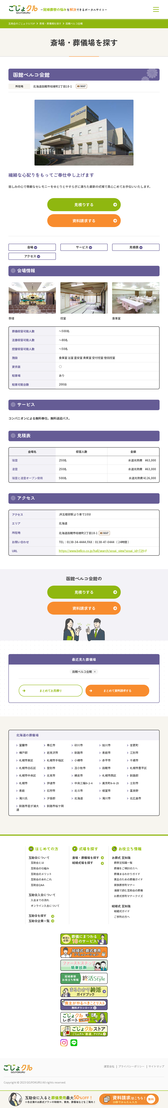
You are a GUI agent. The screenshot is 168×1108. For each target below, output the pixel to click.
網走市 (78, 775)
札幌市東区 (26, 760)
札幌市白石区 (27, 768)
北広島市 (135, 798)
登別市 (51, 768)
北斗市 (78, 790)
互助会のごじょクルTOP (21, 23)
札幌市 (23, 783)
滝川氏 (23, 798)
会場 (32, 247)
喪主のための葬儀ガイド (128, 879)
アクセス (32, 256)
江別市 (134, 753)
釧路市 (78, 753)
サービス (84, 247)
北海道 (78, 798)
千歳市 (134, 760)
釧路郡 (134, 775)
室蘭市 (23, 745)
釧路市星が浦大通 (27, 808)
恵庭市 (106, 753)
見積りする (84, 204)
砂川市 (78, 745)
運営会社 (109, 1066)
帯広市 (51, 745)
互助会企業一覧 (39, 921)
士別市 (134, 783)
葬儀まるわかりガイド (127, 874)
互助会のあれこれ (41, 879)
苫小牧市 (80, 768)
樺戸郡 (23, 753)
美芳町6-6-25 (110, 783)
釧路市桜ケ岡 (55, 806)
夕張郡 (51, 798)
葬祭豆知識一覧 (123, 862)
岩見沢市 (52, 753)
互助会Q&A (37, 885)
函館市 (106, 768)
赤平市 (106, 760)
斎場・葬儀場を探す (50, 23)
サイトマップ (156, 1066)
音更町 (134, 745)
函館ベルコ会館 (82, 672)
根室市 (106, 790)
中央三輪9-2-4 (83, 783)
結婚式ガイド (122, 911)
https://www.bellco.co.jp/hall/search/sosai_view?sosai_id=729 (103, 551)
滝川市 (106, 798)
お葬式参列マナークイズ (128, 896)
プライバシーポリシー (131, 1066)
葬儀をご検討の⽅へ (126, 868)
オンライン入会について (45, 905)
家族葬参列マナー (124, 885)
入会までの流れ (40, 900)
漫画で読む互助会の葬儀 (128, 890)
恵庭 (22, 790)
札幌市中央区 (27, 775)
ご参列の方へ (122, 917)
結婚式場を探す (82, 863)
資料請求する (84, 220)
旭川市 (106, 745)
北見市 (51, 775)
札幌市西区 (109, 775)
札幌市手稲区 (55, 760)
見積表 (135, 247)
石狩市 (51, 790)
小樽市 (78, 760)
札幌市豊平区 (138, 768)
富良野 (134, 790)
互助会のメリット (41, 874)
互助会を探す (37, 916)
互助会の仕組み (40, 868)
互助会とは (37, 862)
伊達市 (51, 783)
